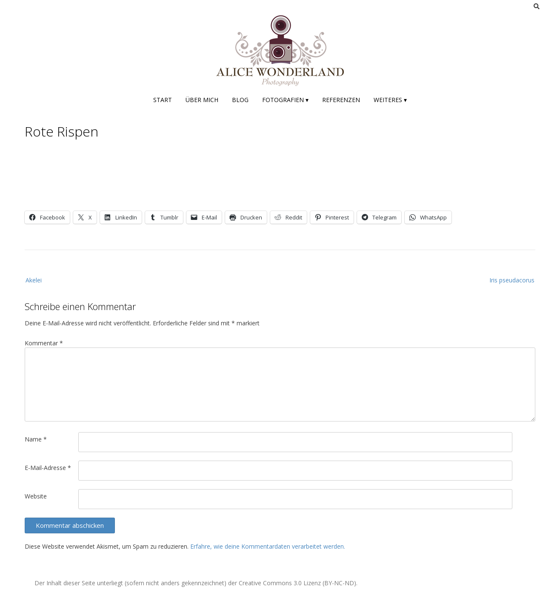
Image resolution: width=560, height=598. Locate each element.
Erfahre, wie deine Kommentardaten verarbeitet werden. (267, 546)
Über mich (202, 100)
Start (162, 100)
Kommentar (44, 343)
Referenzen (341, 100)
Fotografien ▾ (285, 100)
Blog (240, 100)
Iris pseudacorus (511, 280)
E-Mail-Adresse (48, 468)
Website (36, 496)
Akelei (34, 280)
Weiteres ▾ (390, 100)
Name (36, 439)
